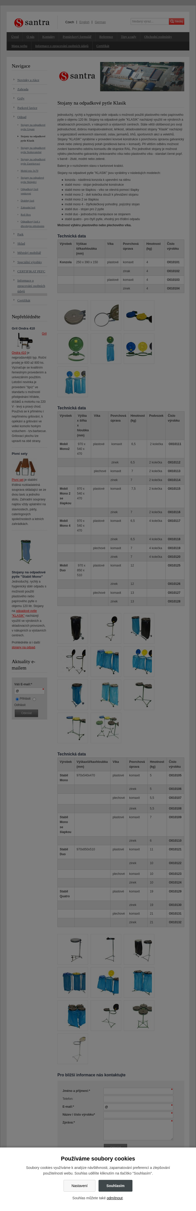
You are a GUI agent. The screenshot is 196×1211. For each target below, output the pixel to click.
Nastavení (79, 1186)
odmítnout (114, 1198)
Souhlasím (115, 1186)
